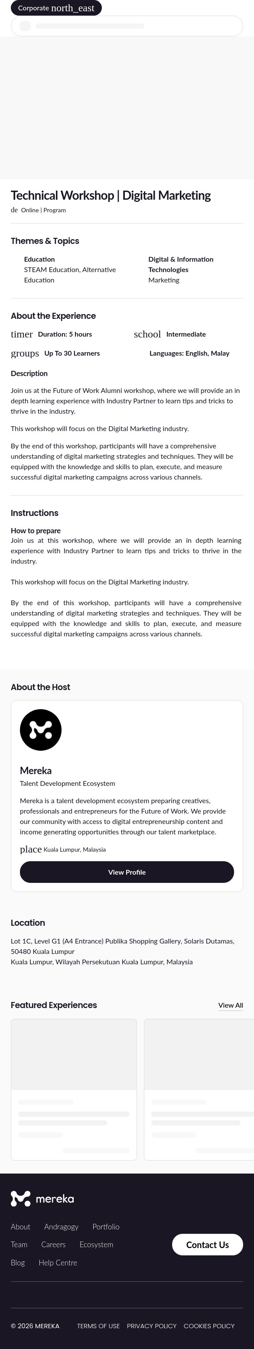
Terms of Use (98, 1325)
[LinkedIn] (213, 1199)
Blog (18, 1262)
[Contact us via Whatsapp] (153, 1245)
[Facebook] (194, 1199)
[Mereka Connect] (42, 1199)
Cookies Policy (209, 1325)
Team (19, 1244)
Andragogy (61, 1226)
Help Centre (58, 1262)
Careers (53, 1244)
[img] (64, 1326)
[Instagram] (174, 1199)
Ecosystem (97, 1244)
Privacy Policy (152, 1325)
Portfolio (105, 1226)
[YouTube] (232, 1199)
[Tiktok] (155, 1199)
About (20, 1226)
